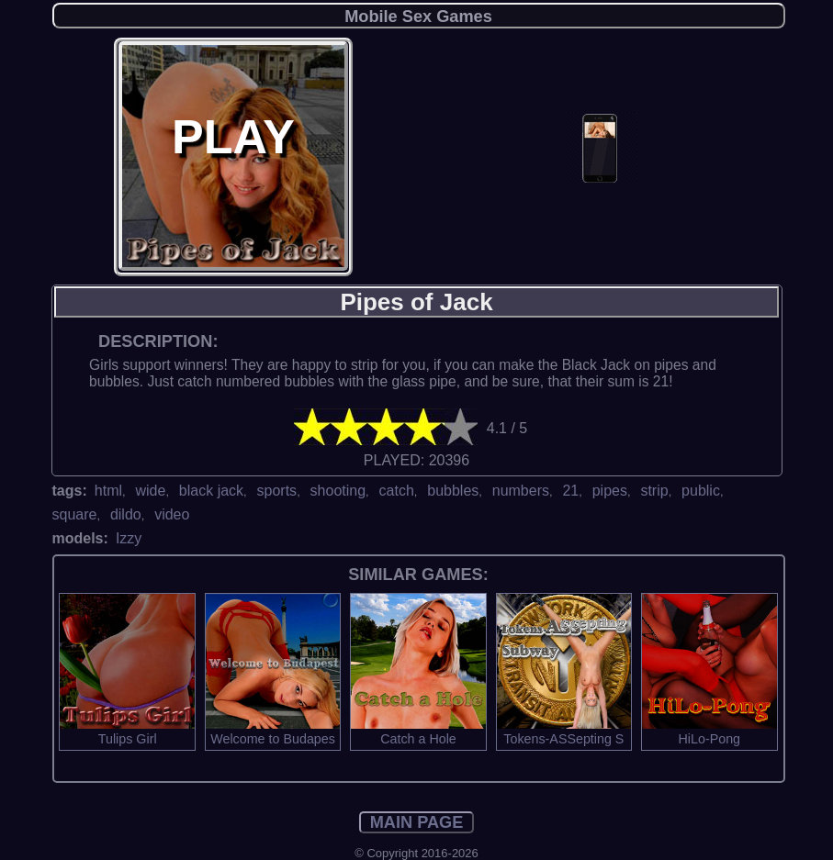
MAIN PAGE (417, 822)
